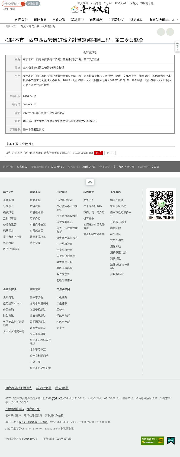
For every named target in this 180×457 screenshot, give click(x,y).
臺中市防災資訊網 (40, 367)
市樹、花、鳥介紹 (94, 212)
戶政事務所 (63, 315)
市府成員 (35, 206)
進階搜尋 (33, 3)
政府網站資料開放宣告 (18, 387)
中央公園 (35, 361)
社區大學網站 (38, 327)
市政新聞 (8, 200)
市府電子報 (147, 3)
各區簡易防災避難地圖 (13, 323)
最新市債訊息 (38, 236)
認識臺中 (77, 20)
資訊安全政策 (44, 387)
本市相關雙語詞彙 (94, 234)
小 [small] (173, 19)
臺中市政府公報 (12, 236)
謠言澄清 (8, 242)
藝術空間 (35, 242)
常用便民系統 (118, 206)
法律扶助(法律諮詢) (120, 266)
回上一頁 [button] (170, 32)
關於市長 (35, 200)
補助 (12, 8)
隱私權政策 (62, 387)
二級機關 (62, 303)
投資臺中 (88, 218)
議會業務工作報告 (67, 237)
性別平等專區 (38, 349)
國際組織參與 (64, 268)
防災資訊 (8, 315)
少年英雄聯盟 (38, 333)
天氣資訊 (8, 297)
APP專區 (115, 234)
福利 (5, 8)
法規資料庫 (116, 274)
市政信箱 (58, 415)
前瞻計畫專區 (64, 280)
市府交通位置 (38, 224)
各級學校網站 (38, 309)
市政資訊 (58, 20)
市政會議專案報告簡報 (67, 208)
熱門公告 (21, 20)
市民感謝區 (36, 230)
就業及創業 (116, 240)
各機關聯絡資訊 (14, 408)
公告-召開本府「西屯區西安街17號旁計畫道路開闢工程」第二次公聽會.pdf (49, 152)
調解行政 (115, 258)
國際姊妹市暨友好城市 (94, 226)
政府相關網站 (38, 315)
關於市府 (40, 20)
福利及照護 (116, 200)
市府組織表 (36, 212)
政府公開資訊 (11, 248)
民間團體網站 (38, 321)
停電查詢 (8, 309)
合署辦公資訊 (118, 221)
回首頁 (134, 3)
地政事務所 (63, 321)
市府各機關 (157, 20)
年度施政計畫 (64, 249)
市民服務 (96, 20)
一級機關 (62, 297)
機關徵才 (8, 230)
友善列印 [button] (161, 32)
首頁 (23, 26)
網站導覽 (96, 3)
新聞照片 (8, 206)
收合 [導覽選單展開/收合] (90, 182)
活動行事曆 (9, 218)
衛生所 (61, 327)
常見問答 (83, 3)
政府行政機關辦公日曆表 (33, 421)
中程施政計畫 (64, 243)
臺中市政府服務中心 (120, 214)
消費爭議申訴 (118, 252)
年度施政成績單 (66, 255)
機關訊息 (8, 212)
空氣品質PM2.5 (12, 303)
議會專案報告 (64, 221)
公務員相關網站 (39, 355)
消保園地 (115, 246)
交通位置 (57, 398)
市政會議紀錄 (64, 200)
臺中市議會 (36, 297)
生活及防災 (116, 20)
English (108, 3)
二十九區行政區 (92, 206)
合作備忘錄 (63, 274)
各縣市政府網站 (39, 303)
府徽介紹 (35, 218)
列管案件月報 (64, 262)
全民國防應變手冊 (13, 331)
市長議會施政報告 (67, 215)
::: (1, 1)
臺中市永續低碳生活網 (40, 341)
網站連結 (136, 20)
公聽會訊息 (49, 26)
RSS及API (121, 3)
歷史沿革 (88, 200)
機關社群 (115, 228)
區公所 (61, 309)
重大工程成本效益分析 (67, 230)
